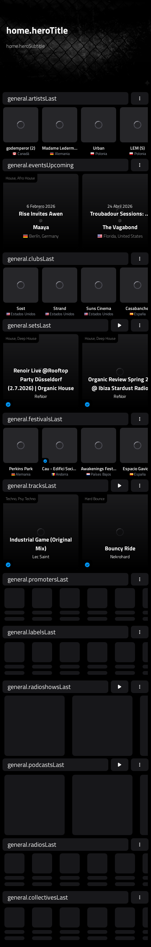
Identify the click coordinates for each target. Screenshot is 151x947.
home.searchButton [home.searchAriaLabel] (108, 73)
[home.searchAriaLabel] (44, 73)
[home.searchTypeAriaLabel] (69, 61)
